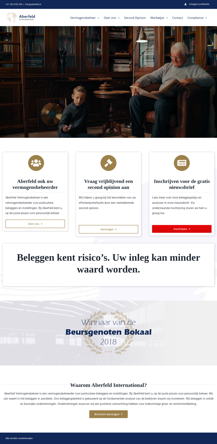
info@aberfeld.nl (33, 4)
